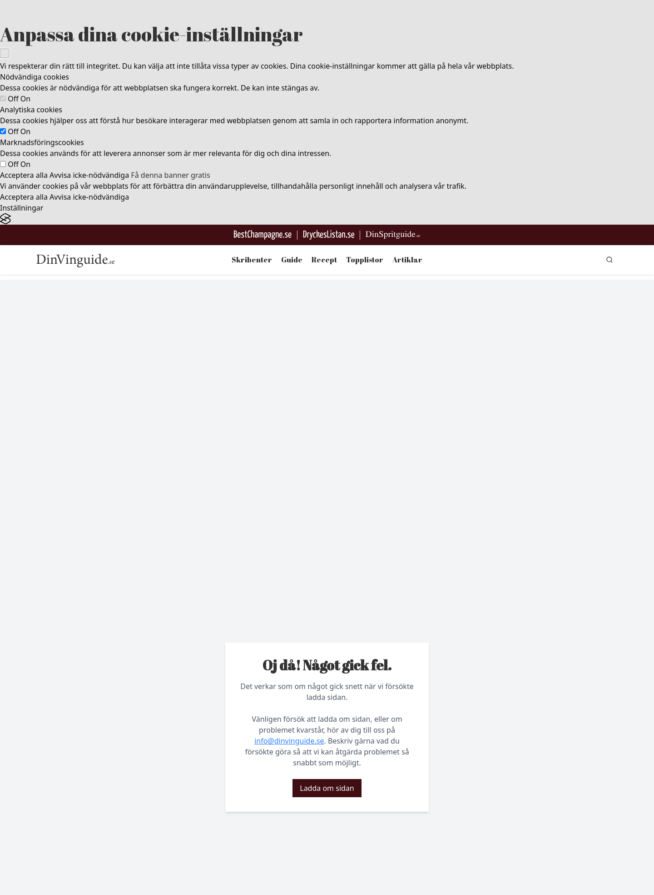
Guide (291, 260)
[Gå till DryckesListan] (328, 235)
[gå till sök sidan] (609, 259)
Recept (324, 260)
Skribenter (252, 260)
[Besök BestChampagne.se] (263, 235)
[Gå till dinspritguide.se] (393, 235)
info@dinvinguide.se (289, 741)
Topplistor (364, 260)
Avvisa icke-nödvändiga (89, 175)
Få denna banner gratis (170, 175)
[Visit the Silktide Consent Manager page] (327, 219)
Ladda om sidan (327, 788)
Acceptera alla (24, 175)
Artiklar (407, 260)
